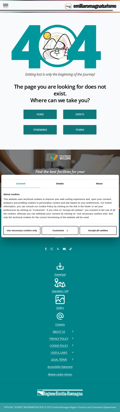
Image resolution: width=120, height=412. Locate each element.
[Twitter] (58, 249)
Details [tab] (60, 183)
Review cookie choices (60, 374)
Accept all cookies (98, 230)
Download (60, 269)
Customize (60, 230)
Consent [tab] (20, 183)
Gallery (60, 302)
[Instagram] (51, 249)
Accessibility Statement (60, 367)
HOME (40, 114)
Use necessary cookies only (22, 230)
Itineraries (40, 129)
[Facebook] (46, 249)
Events (80, 114)
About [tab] (99, 183)
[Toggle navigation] (6, 6)
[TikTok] (70, 249)
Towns (80, 129)
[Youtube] (64, 249)
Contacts (60, 319)
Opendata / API (60, 285)
